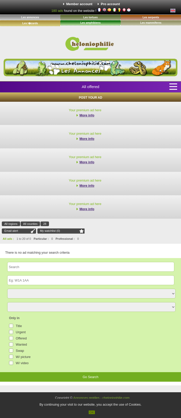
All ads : (8, 238)
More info (86, 115)
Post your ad (90, 97)
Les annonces (30, 17)
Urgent (21, 332)
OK (91, 412)
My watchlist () (50, 230)
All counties (30, 223)
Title (19, 326)
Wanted (21, 344)
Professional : (65, 238)
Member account (79, 4)
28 (44, 223)
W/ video (22, 363)
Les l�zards (30, 23)
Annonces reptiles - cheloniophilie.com (101, 398)
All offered (90, 86)
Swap (20, 351)
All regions (11, 223)
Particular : (41, 238)
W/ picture (23, 357)
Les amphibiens (90, 22)
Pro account (110, 4)
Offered (21, 338)
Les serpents (151, 17)
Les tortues (90, 17)
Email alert (11, 230)
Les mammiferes (150, 22)
